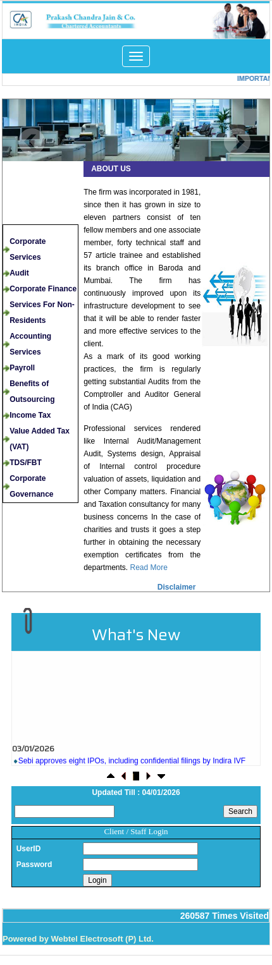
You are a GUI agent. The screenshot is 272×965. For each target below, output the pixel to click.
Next (236, 141)
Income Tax (30, 415)
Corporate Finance (43, 288)
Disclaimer (177, 587)
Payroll (22, 367)
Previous (32, 141)
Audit (19, 273)
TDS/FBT (25, 462)
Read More (149, 567)
